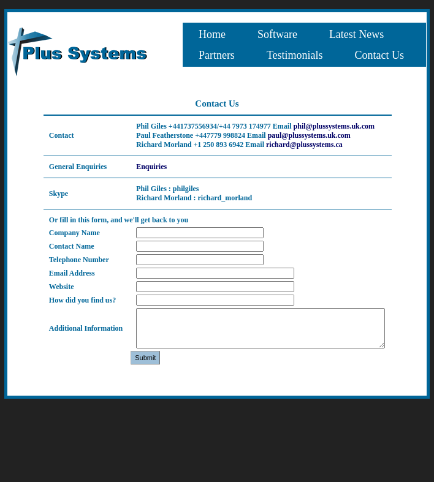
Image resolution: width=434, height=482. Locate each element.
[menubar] (304, 45)
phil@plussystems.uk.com (334, 126)
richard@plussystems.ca (304, 144)
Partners (217, 55)
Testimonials (295, 55)
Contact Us (380, 55)
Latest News (356, 34)
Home (212, 34)
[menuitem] (212, 34)
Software (277, 34)
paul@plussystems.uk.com (309, 135)
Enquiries (151, 166)
